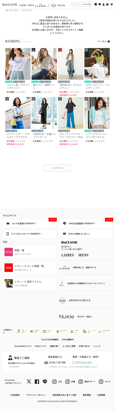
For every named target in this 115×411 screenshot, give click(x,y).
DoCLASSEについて (23, 346)
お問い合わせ (84, 346)
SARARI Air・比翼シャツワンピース (44, 135)
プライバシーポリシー (36, 394)
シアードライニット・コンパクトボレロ (97, 135)
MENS (31, 5)
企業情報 (101, 394)
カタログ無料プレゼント (76, 233)
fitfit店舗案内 (68, 339)
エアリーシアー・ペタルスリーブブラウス (18, 135)
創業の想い (54, 346)
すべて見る (101, 41)
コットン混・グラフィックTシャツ (18, 86)
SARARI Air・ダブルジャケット (71, 86)
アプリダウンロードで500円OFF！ (24, 233)
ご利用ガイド (7, 331)
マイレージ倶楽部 (89, 331)
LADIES (23, 5)
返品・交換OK (22, 331)
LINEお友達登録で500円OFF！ (87, 222)
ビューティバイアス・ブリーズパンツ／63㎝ (71, 135)
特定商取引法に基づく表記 (64, 394)
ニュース (96, 346)
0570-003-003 (83, 362)
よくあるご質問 (69, 346)
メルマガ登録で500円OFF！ (31, 222)
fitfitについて (41, 346)
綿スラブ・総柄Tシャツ (44, 86)
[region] (57, 4)
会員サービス (75, 331)
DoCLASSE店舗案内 (50, 339)
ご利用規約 (15, 394)
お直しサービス (48, 331)
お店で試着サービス (104, 331)
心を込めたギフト (62, 331)
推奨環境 (87, 394)
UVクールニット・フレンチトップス (98, 86)
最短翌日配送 (35, 331)
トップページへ (57, 168)
